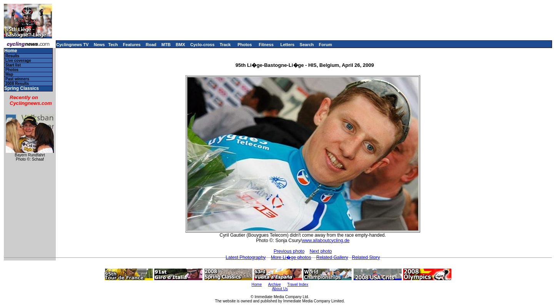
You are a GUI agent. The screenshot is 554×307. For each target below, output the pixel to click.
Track (225, 44)
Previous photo (289, 251)
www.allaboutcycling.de (325, 240)
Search (307, 44)
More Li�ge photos (291, 257)
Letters (287, 44)
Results (12, 56)
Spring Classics (21, 88)
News (99, 44)
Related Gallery (332, 257)
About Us (280, 289)
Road (151, 44)
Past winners (17, 79)
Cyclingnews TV (72, 44)
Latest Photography (246, 257)
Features (132, 44)
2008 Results (17, 83)
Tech (113, 44)
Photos (244, 44)
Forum (325, 44)
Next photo (321, 251)
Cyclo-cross (202, 44)
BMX (180, 44)
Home (10, 50)
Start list (13, 65)
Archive (274, 284)
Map (9, 74)
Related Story (366, 257)
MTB (166, 44)
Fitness (266, 44)
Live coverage (18, 60)
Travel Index (298, 284)
